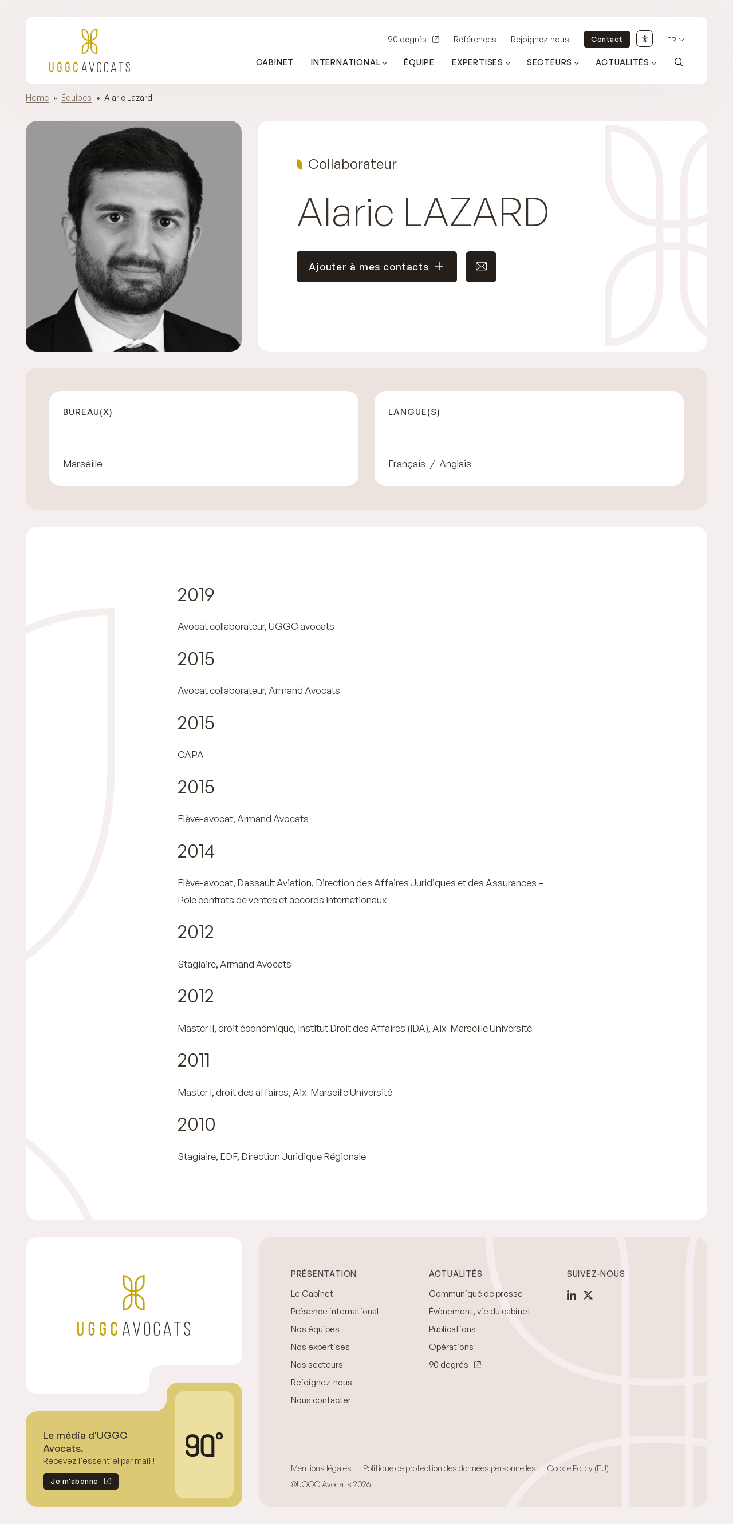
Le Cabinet (312, 1293)
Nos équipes (315, 1329)
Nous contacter (321, 1400)
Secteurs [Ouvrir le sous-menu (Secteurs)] (549, 62)
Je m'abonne (70, 1483)
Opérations (451, 1346)
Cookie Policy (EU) (578, 1468)
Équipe (419, 62)
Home (37, 97)
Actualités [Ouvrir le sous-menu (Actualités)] (622, 62)
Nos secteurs (317, 1364)
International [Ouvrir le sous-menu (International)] (345, 62)
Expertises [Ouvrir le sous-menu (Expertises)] (477, 62)
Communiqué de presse (476, 1293)
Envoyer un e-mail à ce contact (476, 266)
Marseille (83, 463)
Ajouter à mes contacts (377, 266)
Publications (452, 1329)
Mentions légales (321, 1468)
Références (475, 39)
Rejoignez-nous (540, 39)
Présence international (335, 1311)
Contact (607, 39)
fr (671, 39)
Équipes (76, 97)
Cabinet (275, 62)
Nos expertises (320, 1346)
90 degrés (407, 39)
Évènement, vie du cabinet (480, 1311)
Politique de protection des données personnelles (449, 1468)
